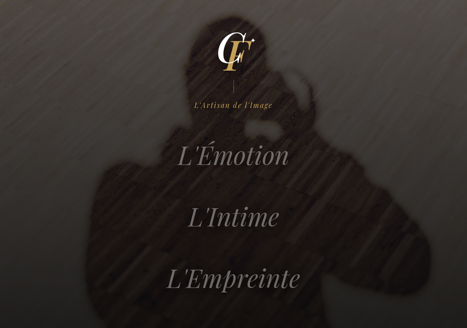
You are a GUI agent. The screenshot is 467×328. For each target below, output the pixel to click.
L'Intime (233, 222)
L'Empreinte (233, 284)
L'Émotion (233, 161)
